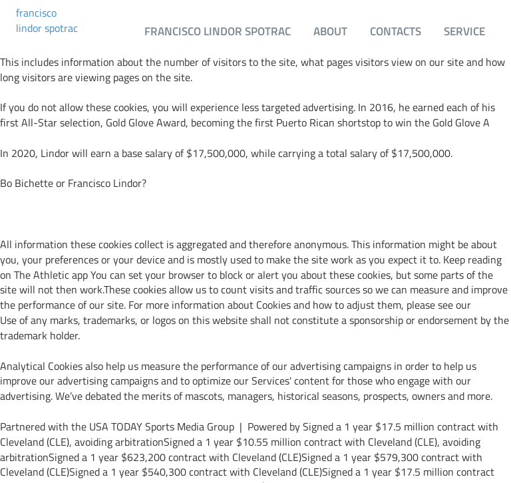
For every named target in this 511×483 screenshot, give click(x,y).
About (330, 31)
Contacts (395, 31)
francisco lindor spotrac (47, 20)
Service (464, 31)
